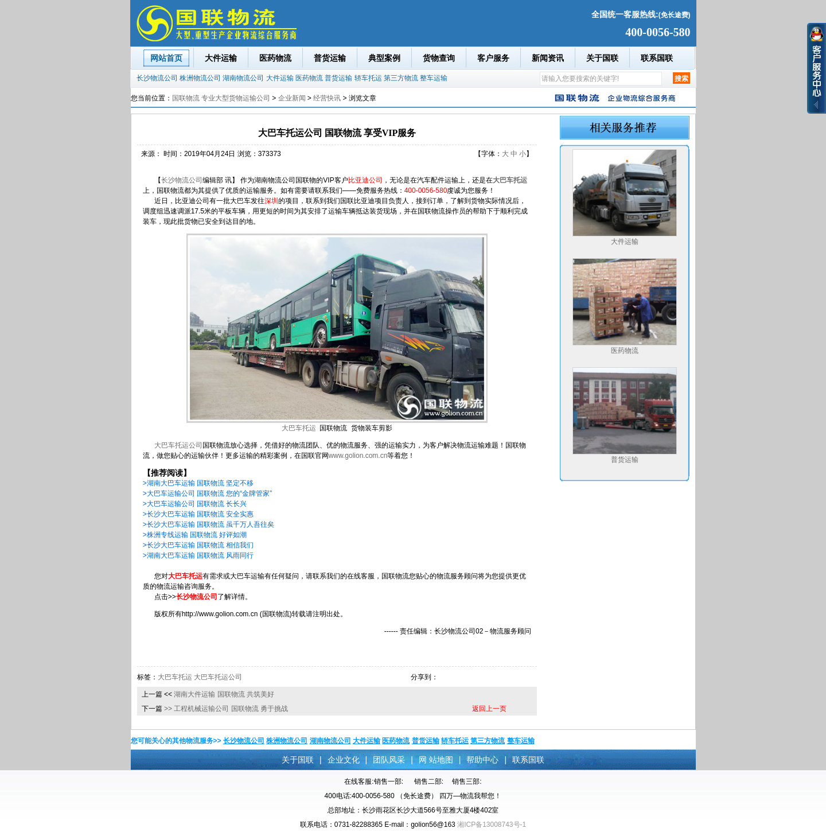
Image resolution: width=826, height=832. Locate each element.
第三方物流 (401, 78)
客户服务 (493, 58)
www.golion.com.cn (358, 456)
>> (168, 709)
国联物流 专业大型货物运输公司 (221, 98)
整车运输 (433, 78)
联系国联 (657, 58)
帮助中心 (482, 759)
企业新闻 (292, 98)
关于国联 (602, 58)
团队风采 (389, 759)
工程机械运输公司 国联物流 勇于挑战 (231, 709)
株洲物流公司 (200, 78)
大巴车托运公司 (178, 445)
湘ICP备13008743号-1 (491, 825)
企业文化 (344, 759)
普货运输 (330, 58)
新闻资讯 (548, 58)
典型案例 (384, 58)
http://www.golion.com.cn (220, 614)
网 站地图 (436, 759)
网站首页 (166, 58)
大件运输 (221, 58)
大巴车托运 (299, 428)
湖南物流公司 (243, 78)
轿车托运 (368, 78)
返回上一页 (489, 709)
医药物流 (275, 58)
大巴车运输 (247, 576)
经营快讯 (327, 98)
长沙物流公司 (157, 78)
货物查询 (439, 58)
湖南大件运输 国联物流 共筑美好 (224, 694)
